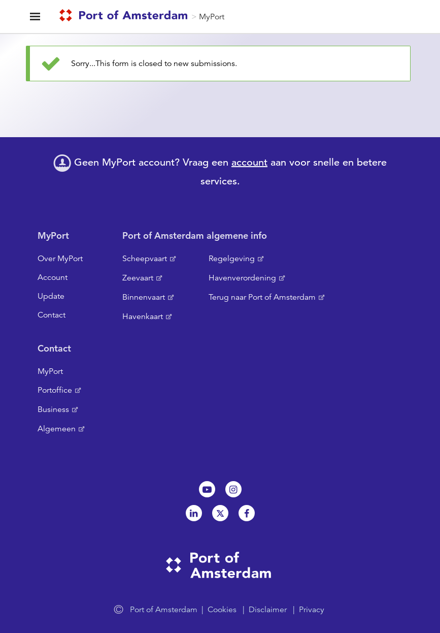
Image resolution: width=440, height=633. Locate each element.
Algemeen (57, 429)
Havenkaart (142, 316)
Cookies (222, 610)
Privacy (311, 610)
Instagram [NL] (233, 489)
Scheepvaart (144, 259)
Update (51, 296)
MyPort (211, 17)
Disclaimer (268, 610)
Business (53, 409)
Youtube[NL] (207, 489)
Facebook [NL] (247, 513)
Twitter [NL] (220, 513)
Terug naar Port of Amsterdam (262, 297)
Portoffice (55, 390)
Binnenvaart (143, 297)
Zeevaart (137, 278)
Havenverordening (242, 278)
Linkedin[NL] (194, 513)
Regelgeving (232, 259)
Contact (51, 315)
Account (52, 277)
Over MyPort (60, 259)
